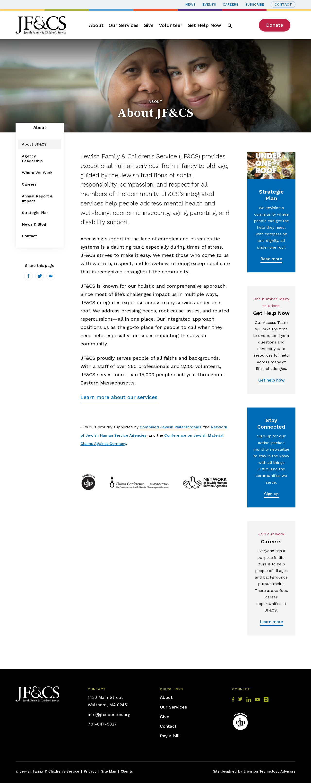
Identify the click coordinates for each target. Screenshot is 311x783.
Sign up (271, 493)
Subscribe (254, 4)
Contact (283, 4)
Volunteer (170, 25)
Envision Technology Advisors (269, 771)
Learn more (271, 621)
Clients (127, 771)
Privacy (90, 771)
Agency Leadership (32, 158)
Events (209, 4)
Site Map (108, 771)
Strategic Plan (35, 212)
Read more (271, 258)
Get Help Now (204, 25)
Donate (274, 25)
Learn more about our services (118, 397)
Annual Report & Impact (37, 198)
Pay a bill (170, 735)
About (96, 25)
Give (149, 25)
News (190, 4)
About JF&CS (34, 144)
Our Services (123, 25)
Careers (230, 4)
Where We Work (37, 172)
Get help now (271, 380)
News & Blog (34, 224)
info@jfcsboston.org (109, 714)
